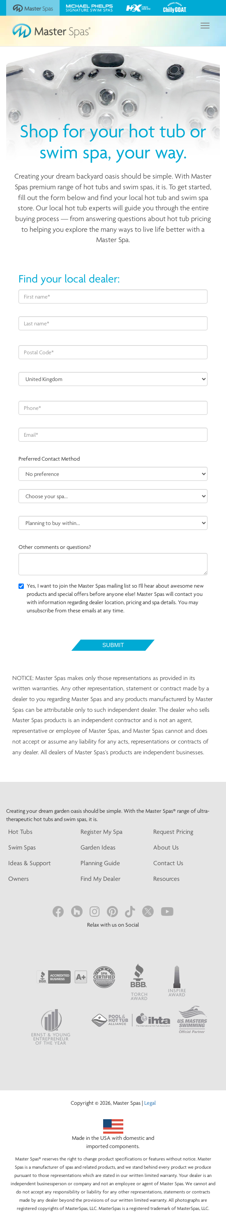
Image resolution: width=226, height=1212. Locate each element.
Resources (166, 879)
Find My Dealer (100, 879)
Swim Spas (22, 847)
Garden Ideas (98, 847)
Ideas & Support (29, 863)
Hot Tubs (20, 831)
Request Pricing (173, 831)
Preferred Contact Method (49, 458)
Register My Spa (101, 831)
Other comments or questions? (54, 547)
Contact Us (168, 863)
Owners (18, 879)
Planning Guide (100, 863)
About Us (166, 847)
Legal (150, 1102)
